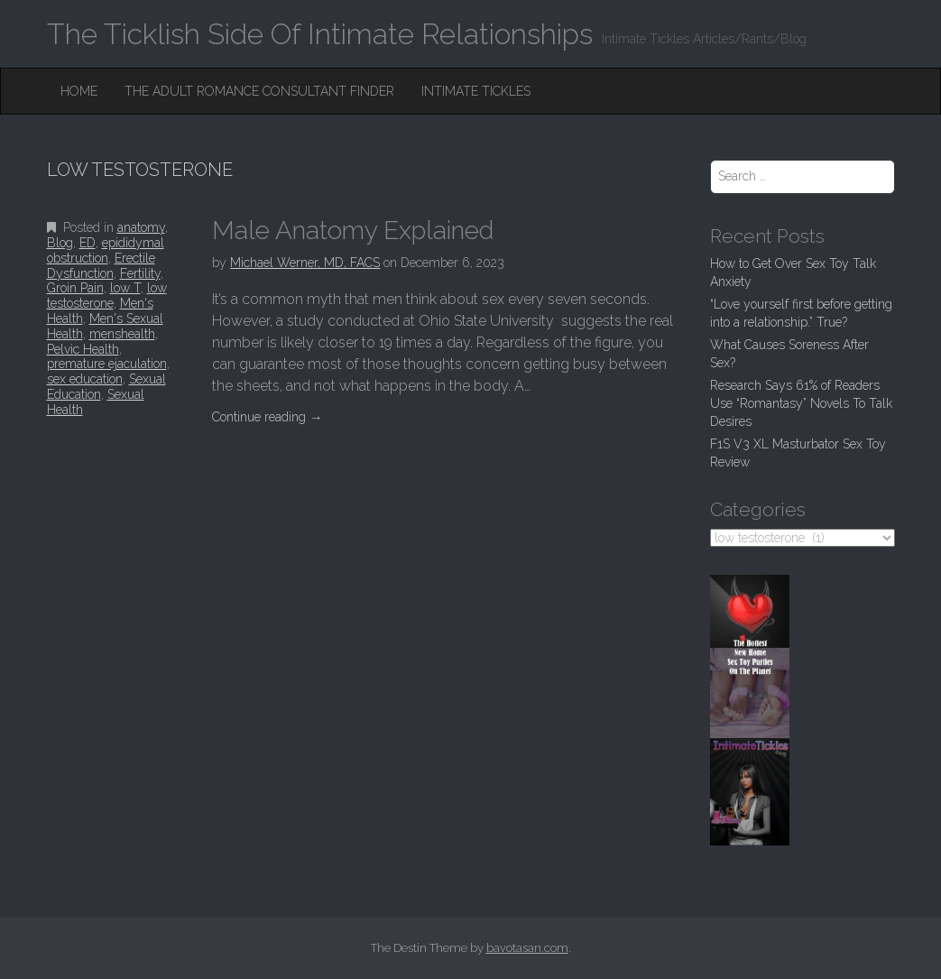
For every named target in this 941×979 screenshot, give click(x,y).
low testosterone (107, 295)
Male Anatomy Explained (353, 230)
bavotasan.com (527, 948)
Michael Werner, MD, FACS (305, 262)
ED (87, 243)
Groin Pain (75, 288)
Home (78, 91)
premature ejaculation (107, 363)
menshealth (122, 334)
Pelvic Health (83, 349)
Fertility (140, 273)
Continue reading (267, 417)
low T (125, 288)
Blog (60, 243)
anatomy (141, 227)
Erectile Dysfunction (101, 266)
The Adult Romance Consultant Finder (259, 91)
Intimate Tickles (475, 91)
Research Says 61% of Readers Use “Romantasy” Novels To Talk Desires (801, 403)
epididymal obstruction (105, 250)
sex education (85, 379)
